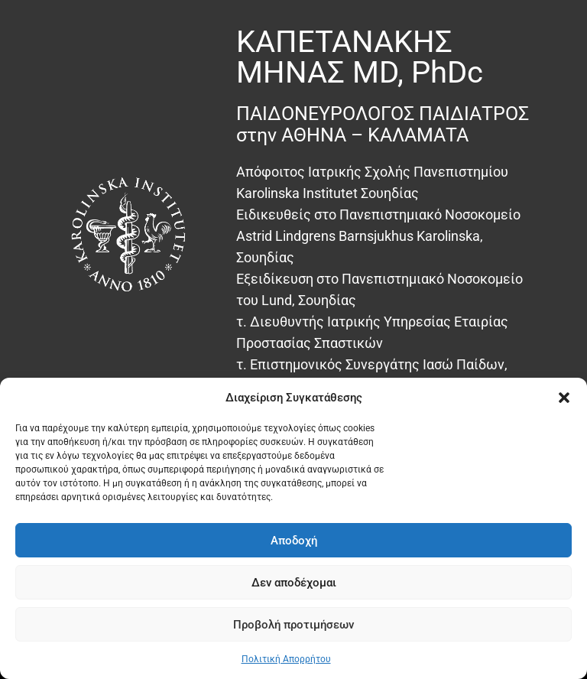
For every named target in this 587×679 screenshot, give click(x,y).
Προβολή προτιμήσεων (293, 625)
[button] (564, 397)
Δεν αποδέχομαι (293, 583)
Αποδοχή (294, 540)
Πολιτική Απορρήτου (286, 659)
